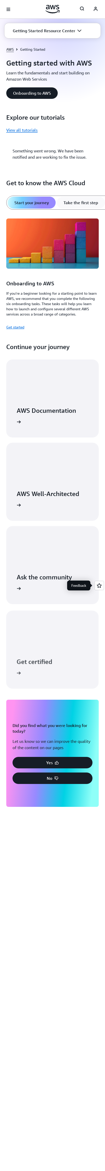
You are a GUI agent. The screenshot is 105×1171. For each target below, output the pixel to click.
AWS (10, 49)
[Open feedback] (99, 585)
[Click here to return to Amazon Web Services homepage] (52, 9)
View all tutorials (22, 130)
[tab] (32, 202)
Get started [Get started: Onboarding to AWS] (15, 327)
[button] (47, 30)
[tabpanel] (52, 273)
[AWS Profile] (95, 9)
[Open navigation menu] (8, 9)
